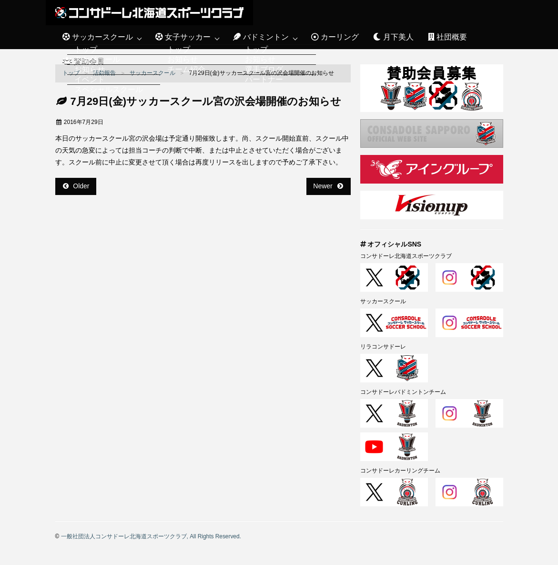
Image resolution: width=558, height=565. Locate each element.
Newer (328, 186)
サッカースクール (97, 37)
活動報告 (104, 73)
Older (76, 186)
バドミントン (260, 37)
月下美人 (393, 37)
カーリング (335, 37)
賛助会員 (83, 61)
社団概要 (447, 37)
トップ (71, 73)
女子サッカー (183, 37)
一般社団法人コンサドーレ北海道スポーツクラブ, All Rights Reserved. (151, 536)
